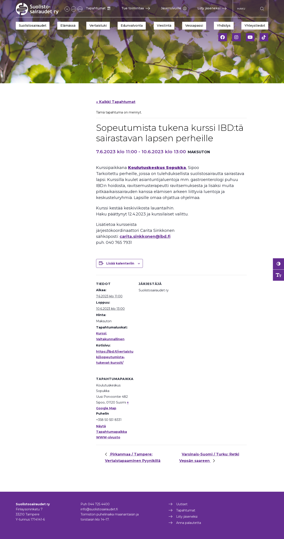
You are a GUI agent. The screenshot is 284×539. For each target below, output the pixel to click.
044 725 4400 (99, 504)
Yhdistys (224, 26)
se (67, 9)
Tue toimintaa (135, 8)
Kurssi (101, 333)
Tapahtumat (98, 8)
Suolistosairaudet (32, 26)
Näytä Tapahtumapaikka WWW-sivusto (111, 431)
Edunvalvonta (132, 26)
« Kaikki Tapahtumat (115, 102)
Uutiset (181, 504)
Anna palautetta (188, 523)
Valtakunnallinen (110, 339)
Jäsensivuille (174, 8)
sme (80, 9)
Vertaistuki (98, 26)
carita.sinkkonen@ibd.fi (145, 236)
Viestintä (164, 26)
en (73, 9)
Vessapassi (194, 26)
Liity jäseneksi (212, 8)
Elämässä (67, 26)
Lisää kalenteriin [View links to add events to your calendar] (120, 263)
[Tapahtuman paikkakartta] (162, 400)
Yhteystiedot (255, 26)
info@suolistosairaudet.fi (99, 509)
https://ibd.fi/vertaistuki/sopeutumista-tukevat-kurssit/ (114, 357)
